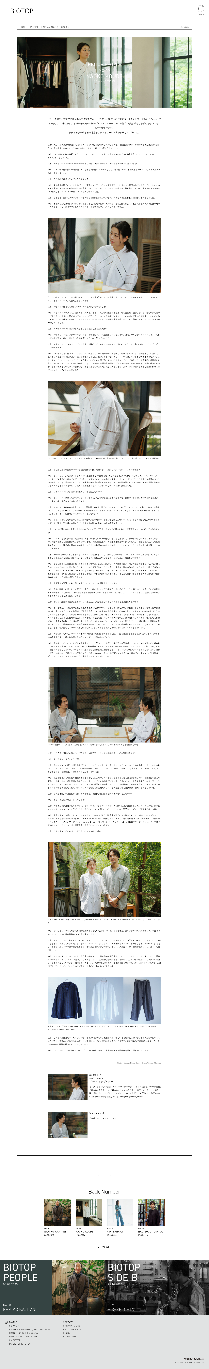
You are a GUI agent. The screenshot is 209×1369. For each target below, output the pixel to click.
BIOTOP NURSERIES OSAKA (23, 1332)
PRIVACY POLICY (71, 1325)
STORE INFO (69, 1336)
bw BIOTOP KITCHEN (19, 1343)
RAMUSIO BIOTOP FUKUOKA (24, 1336)
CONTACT (68, 1322)
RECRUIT (67, 1332)
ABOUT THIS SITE (72, 1329)
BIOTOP (13, 1322)
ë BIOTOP (14, 1325)
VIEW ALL (104, 1247)
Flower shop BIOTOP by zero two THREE (29, 1329)
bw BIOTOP (15, 1340)
